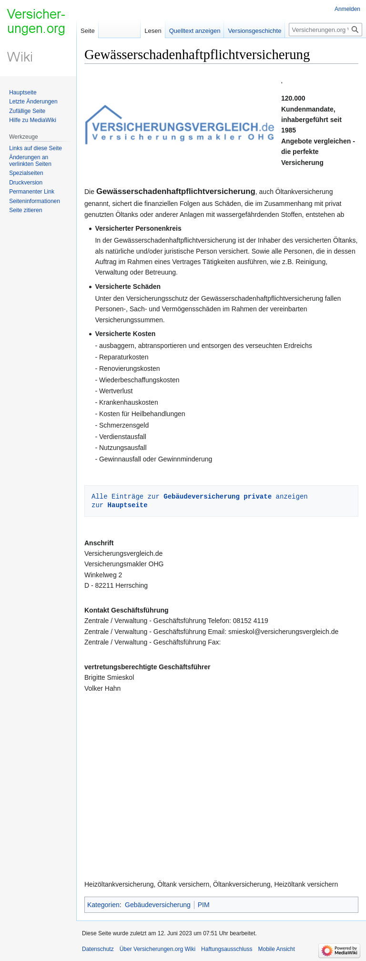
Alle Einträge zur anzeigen (200, 496)
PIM (204, 905)
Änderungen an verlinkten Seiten (30, 160)
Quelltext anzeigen (195, 30)
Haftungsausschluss (226, 949)
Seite (88, 30)
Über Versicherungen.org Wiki (157, 949)
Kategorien (103, 905)
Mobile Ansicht (276, 949)
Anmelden (347, 9)
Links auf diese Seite (35, 148)
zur (120, 505)
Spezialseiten (26, 173)
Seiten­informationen (34, 201)
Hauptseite (22, 92)
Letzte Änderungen (33, 101)
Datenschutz (98, 949)
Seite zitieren (25, 210)
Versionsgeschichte (254, 30)
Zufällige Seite (27, 111)
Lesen (152, 30)
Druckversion (25, 182)
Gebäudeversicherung (158, 905)
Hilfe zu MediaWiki (32, 120)
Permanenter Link (31, 191)
